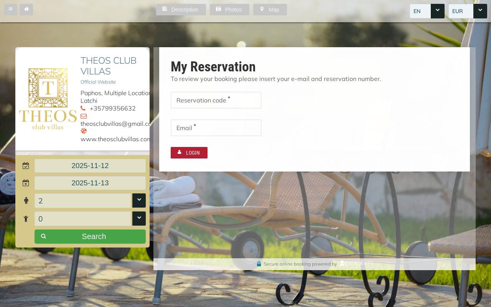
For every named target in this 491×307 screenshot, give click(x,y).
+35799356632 (113, 108)
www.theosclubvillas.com (116, 139)
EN (417, 11)
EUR (457, 11)
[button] (10, 9)
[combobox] (427, 11)
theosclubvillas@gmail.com (119, 123)
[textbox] (90, 166)
